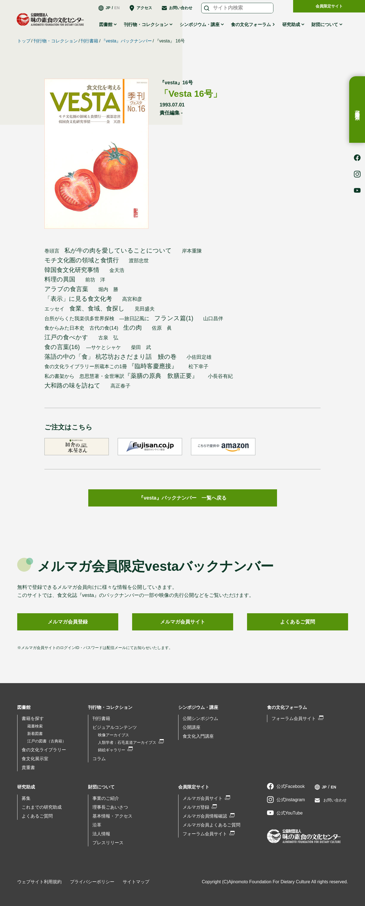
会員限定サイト (329, 6)
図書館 (105, 24)
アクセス (144, 8)
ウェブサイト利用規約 (39, 881)
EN (117, 8)
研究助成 (291, 24)
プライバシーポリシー (92, 881)
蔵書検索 (357, 109)
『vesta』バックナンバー (126, 41)
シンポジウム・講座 (200, 24)
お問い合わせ (180, 8)
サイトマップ (136, 881)
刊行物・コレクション (146, 24)
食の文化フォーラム (251, 24)
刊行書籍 (89, 41)
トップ (24, 41)
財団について (324, 24)
